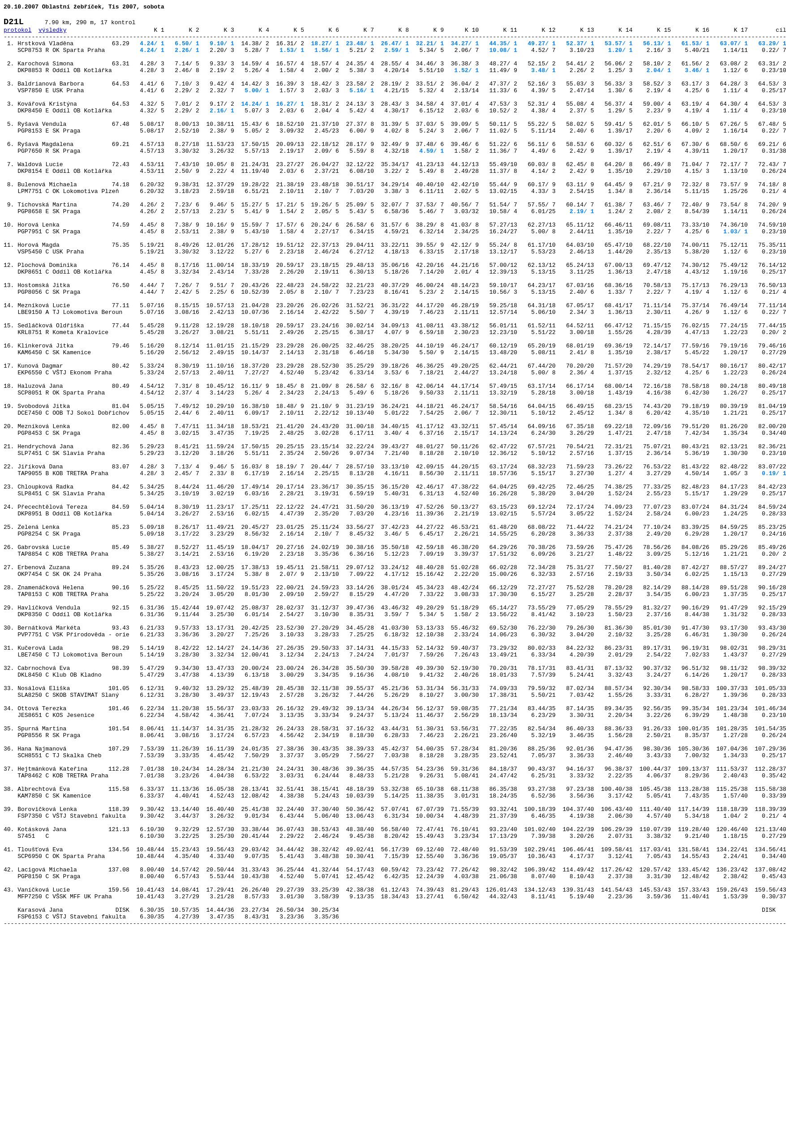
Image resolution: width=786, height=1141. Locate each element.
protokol (17, 35)
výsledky (52, 35)
